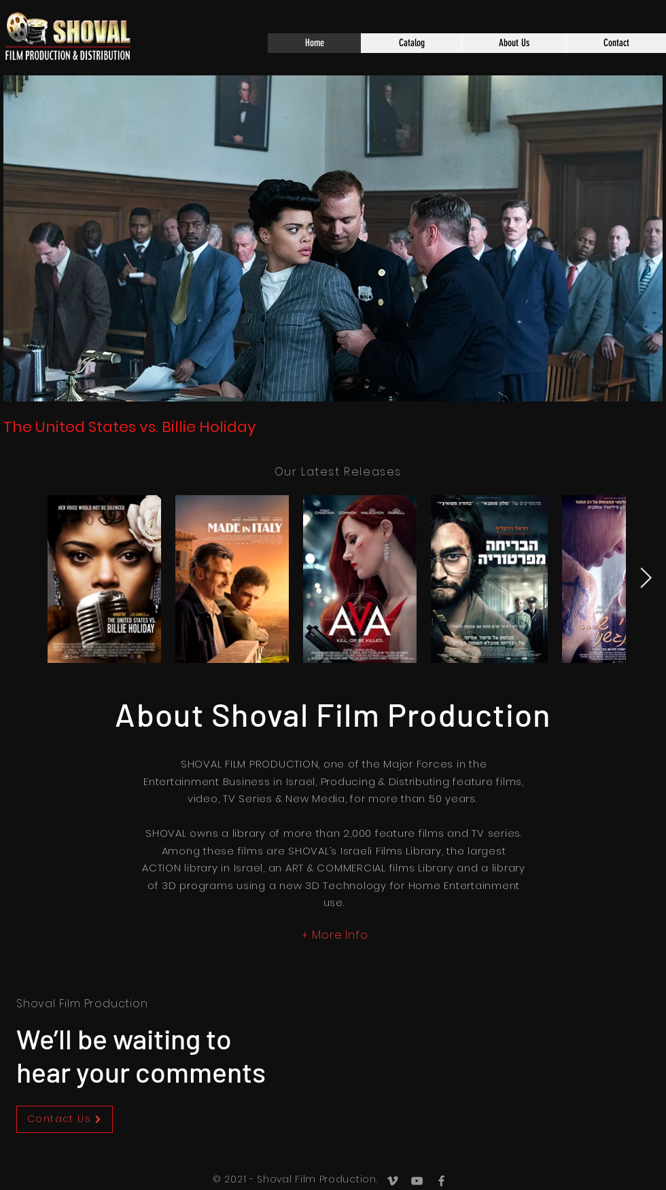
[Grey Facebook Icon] (441, 1181)
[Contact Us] (64, 1119)
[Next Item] (645, 579)
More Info (340, 935)
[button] (411, 43)
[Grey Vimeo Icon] (392, 1181)
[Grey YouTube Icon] (417, 1181)
